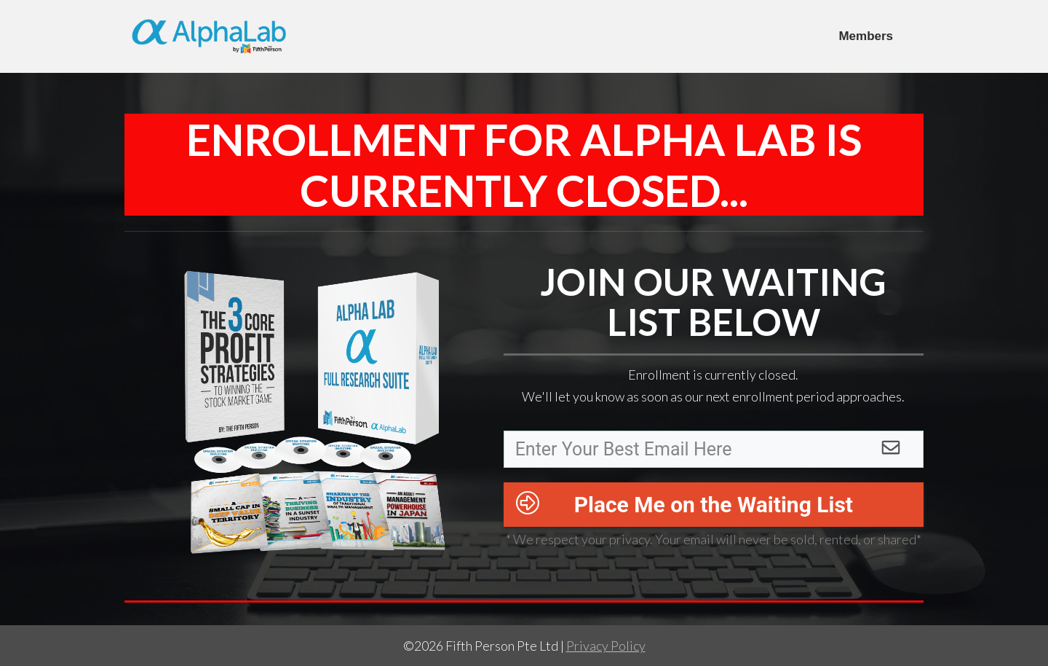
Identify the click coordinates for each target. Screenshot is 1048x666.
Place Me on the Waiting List (713, 504)
